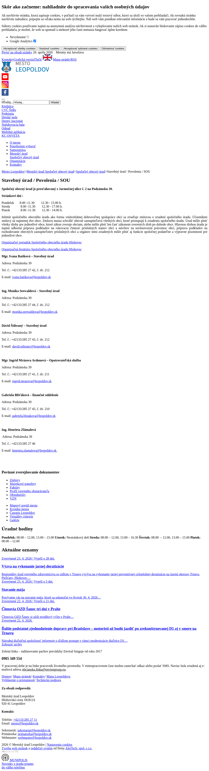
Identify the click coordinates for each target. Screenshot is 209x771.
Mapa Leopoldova (58, 676)
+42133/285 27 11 (25, 719)
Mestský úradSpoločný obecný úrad (24, 155)
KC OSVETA (11, 135)
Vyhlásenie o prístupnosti (18, 680)
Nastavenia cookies (59, 744)
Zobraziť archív (12, 644)
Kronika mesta (19, 509)
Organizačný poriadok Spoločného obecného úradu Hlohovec (42, 242)
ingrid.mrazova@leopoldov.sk (31, 381)
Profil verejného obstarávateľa (29, 491)
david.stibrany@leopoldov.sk (31, 346)
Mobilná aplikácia (13, 132)
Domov (6, 676)
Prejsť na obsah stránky (17, 52)
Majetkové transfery (23, 483)
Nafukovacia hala (13, 124)
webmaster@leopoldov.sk (34, 737)
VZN (13, 498)
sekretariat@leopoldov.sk (34, 730)
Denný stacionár (12, 121)
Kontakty (8, 59)
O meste (15, 142)
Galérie (14, 520)
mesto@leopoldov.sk (24, 723)
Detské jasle (10, 117)
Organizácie (17, 161)
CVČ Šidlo (9, 110)
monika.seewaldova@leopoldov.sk (35, 311)
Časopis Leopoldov (22, 512)
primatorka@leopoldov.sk (35, 734)
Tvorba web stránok (15, 748)
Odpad (6, 128)
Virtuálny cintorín (21, 516)
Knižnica (7, 106)
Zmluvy (15, 480)
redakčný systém (42, 748)
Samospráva (18, 150)
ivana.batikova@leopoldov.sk (31, 277)
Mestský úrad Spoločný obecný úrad (50, 171)
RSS (74, 59)
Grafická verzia (24, 59)
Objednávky (18, 495)
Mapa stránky (62, 59)
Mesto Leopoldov (13, 171)
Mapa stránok (22, 676)
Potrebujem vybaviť (23, 146)
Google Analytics (21, 41)
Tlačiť (38, 59)
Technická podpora (48, 680)
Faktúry (15, 487)
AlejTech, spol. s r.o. (78, 748)
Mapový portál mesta (23, 505)
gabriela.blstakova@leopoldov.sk (33, 416)
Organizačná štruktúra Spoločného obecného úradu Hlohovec (42, 249)
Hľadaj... (7, 102)
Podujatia (8, 113)
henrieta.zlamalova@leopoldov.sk (34, 450)
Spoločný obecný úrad (90, 171)
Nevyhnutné (18, 37)
